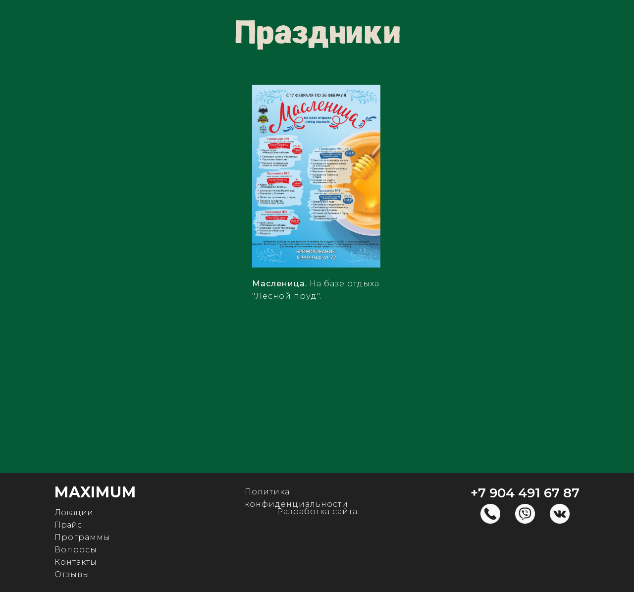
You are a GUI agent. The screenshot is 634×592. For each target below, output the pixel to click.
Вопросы (75, 549)
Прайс (68, 525)
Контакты (75, 562)
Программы (82, 537)
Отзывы (72, 574)
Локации (73, 512)
